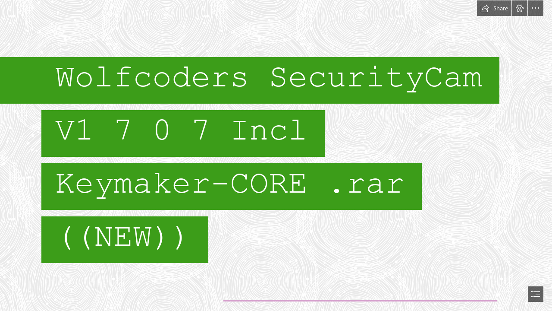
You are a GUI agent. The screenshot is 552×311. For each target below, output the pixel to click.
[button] (494, 8)
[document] (276, 155)
